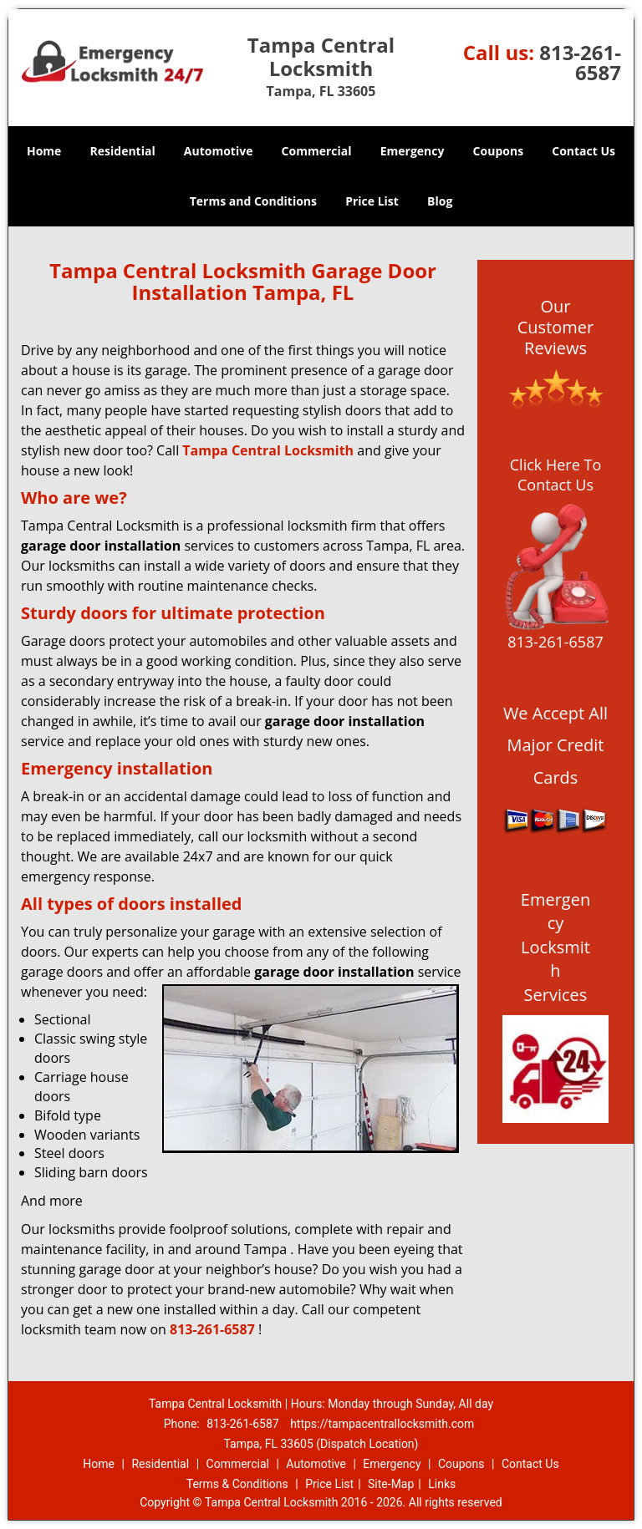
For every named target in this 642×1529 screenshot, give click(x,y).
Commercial (317, 151)
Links (442, 1484)
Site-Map (391, 1484)
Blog (439, 201)
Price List (372, 201)
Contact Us (583, 151)
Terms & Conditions (237, 1484)
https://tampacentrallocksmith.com (382, 1423)
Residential (122, 151)
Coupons (498, 151)
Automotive (218, 151)
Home (44, 151)
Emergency (412, 151)
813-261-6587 (580, 62)
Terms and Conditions (253, 201)
